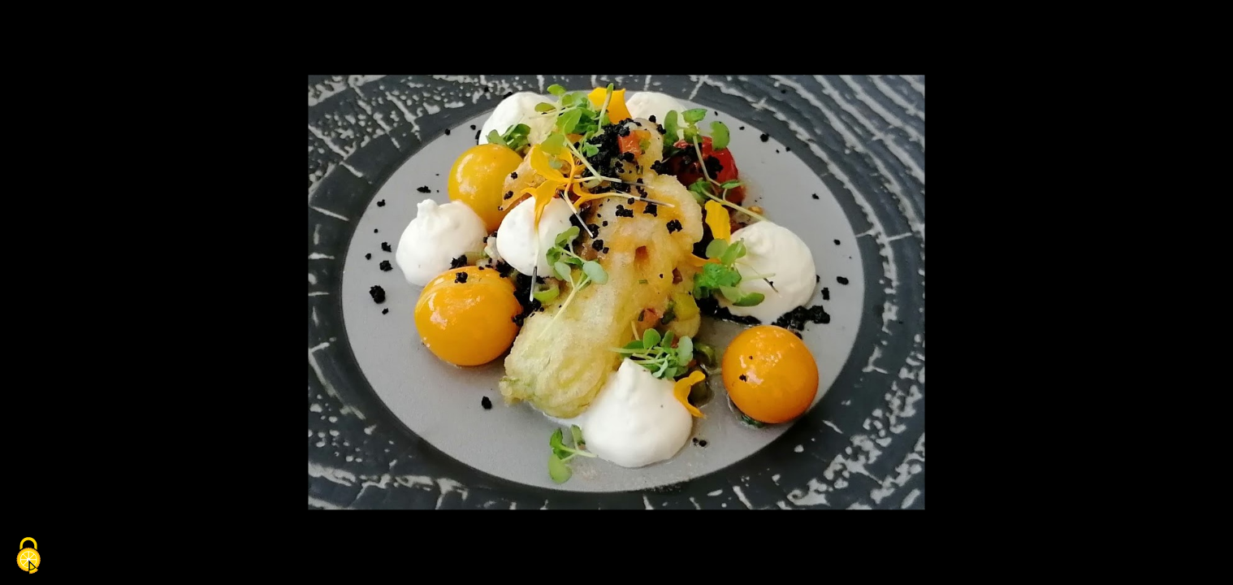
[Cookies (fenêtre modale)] (28, 557)
